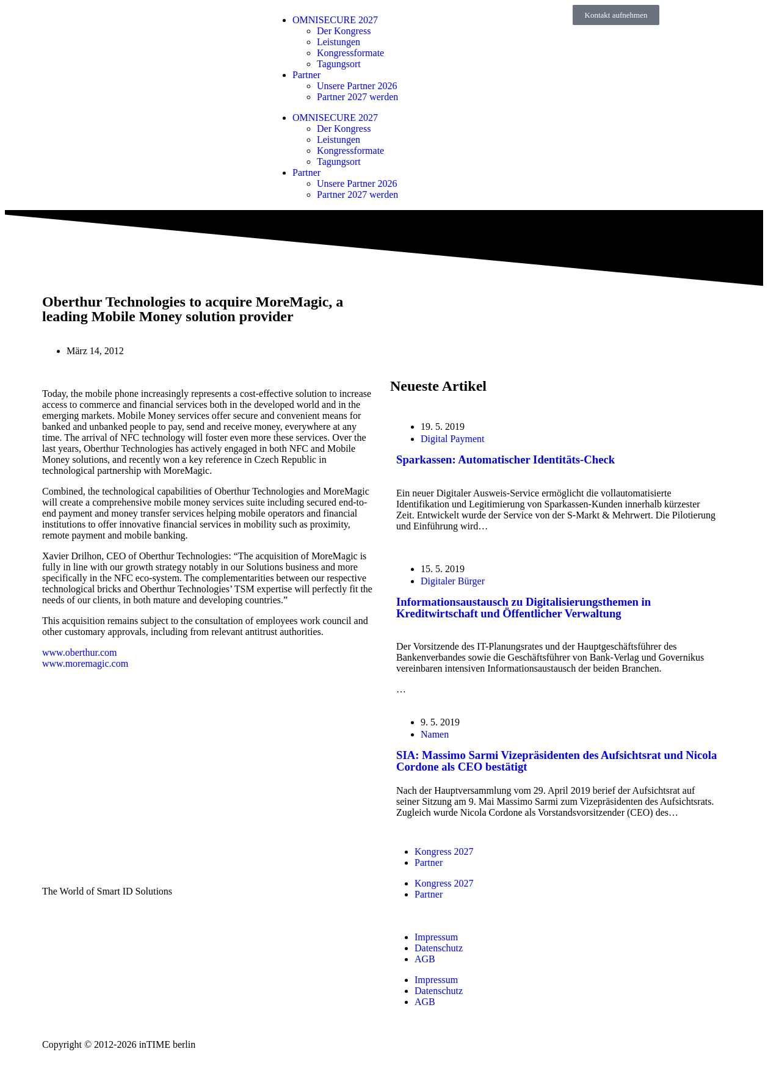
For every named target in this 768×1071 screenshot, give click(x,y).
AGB (425, 959)
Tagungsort (339, 64)
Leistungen (338, 42)
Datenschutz (439, 948)
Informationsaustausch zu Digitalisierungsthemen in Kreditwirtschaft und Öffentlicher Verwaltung (523, 607)
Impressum (436, 937)
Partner (306, 75)
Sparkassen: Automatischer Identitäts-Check (505, 459)
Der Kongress (344, 31)
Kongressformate (350, 53)
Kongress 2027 (444, 851)
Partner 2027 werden (357, 97)
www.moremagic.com (85, 663)
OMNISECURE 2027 (335, 20)
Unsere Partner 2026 (357, 86)
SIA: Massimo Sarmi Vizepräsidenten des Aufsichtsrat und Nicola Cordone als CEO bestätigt (556, 761)
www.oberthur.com (79, 652)
